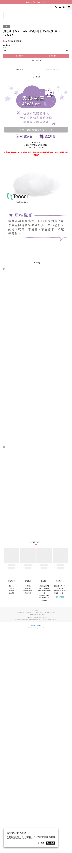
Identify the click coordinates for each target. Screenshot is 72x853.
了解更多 (31, 839)
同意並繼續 (50, 843)
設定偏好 (41, 843)
